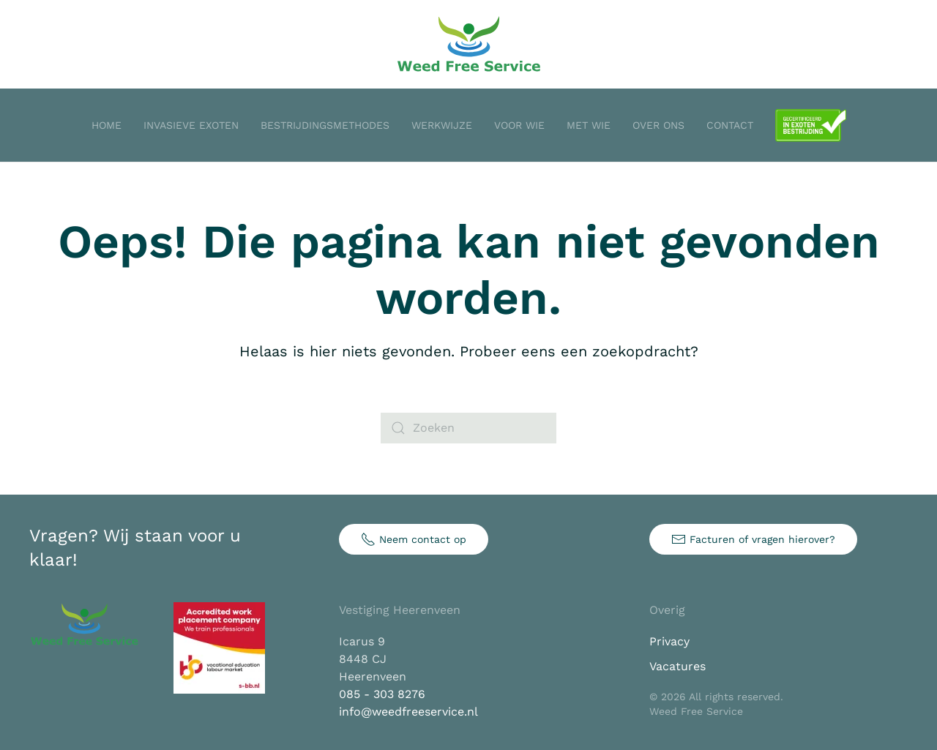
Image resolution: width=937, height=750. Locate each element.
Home (107, 125)
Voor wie (519, 125)
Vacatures (677, 666)
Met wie (589, 125)
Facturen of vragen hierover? (753, 539)
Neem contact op (413, 539)
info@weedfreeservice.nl (408, 712)
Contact (729, 125)
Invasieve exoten (191, 125)
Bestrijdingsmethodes (325, 125)
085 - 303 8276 (382, 694)
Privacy (669, 641)
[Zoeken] (468, 428)
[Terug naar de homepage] (468, 44)
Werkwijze (441, 125)
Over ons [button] (658, 125)
